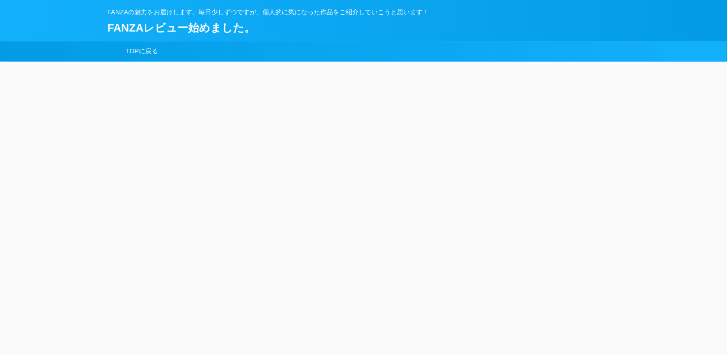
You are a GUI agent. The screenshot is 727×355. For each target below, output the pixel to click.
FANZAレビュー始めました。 (181, 28)
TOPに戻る (142, 51)
